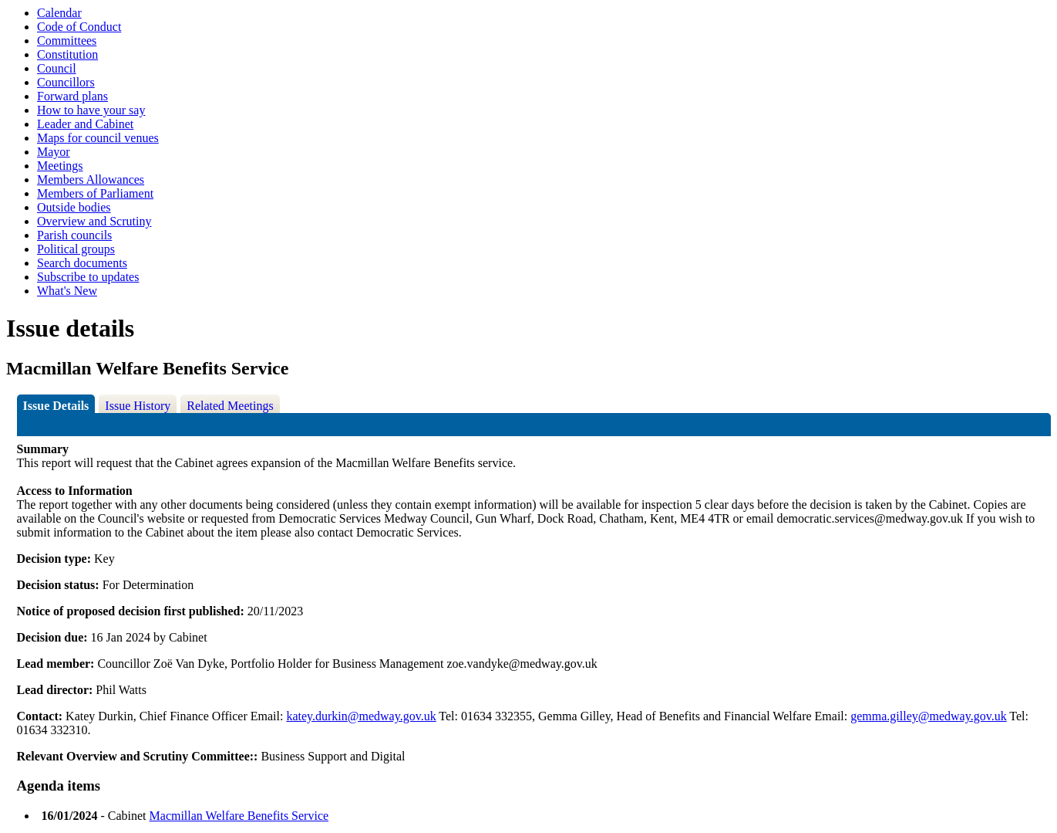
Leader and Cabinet (85, 123)
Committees (66, 40)
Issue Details (56, 405)
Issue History (137, 405)
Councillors (66, 82)
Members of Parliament (95, 193)
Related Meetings (230, 405)
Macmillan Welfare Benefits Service (239, 815)
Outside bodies (74, 207)
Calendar (59, 12)
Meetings (60, 165)
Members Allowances (90, 179)
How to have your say (91, 110)
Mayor (53, 151)
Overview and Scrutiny (94, 221)
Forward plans (72, 96)
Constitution (67, 54)
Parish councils (74, 235)
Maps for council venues (98, 137)
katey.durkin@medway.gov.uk (361, 716)
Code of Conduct (79, 26)
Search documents (82, 262)
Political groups (76, 249)
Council (56, 68)
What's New (67, 290)
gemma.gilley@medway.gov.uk (928, 716)
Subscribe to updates (88, 276)
